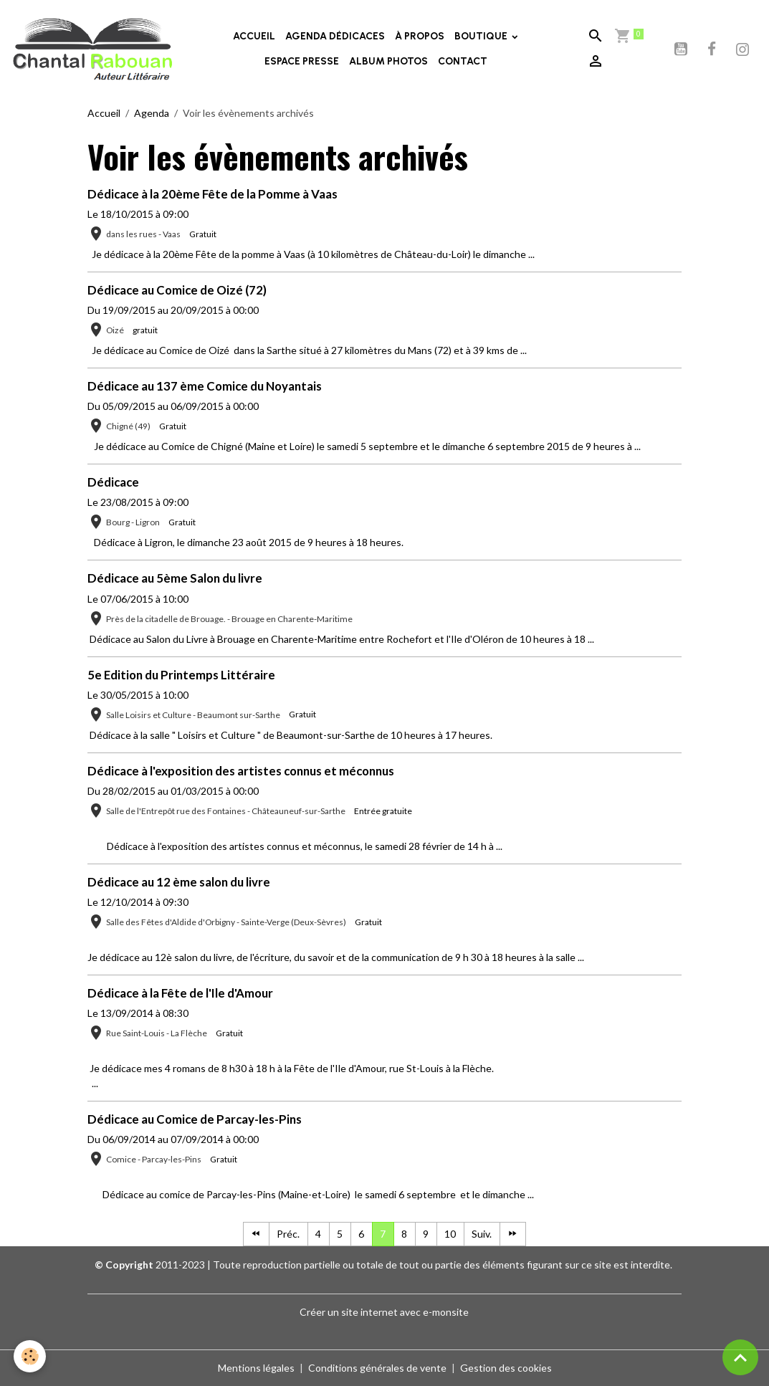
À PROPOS (419, 36)
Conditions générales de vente (377, 1368)
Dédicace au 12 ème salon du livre (178, 881)
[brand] (93, 48)
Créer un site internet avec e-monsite (384, 1312)
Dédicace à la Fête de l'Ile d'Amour (180, 992)
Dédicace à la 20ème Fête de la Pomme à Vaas (212, 193)
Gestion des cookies (506, 1368)
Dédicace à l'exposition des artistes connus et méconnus (240, 770)
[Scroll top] (740, 1357)
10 (450, 1234)
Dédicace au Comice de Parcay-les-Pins (194, 1119)
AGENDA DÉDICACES (335, 36)
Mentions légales (256, 1368)
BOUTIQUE (482, 36)
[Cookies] (30, 1356)
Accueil (103, 113)
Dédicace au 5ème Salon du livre (174, 578)
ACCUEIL (254, 36)
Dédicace (113, 481)
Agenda (151, 113)
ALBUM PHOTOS (388, 61)
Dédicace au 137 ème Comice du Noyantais (204, 385)
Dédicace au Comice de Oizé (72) (177, 289)
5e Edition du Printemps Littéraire (181, 674)
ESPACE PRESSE (301, 61)
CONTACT (462, 61)
